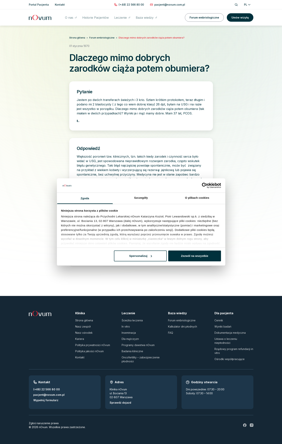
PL (247, 4)
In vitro (126, 326)
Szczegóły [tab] (141, 197)
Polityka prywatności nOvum (92, 345)
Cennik (218, 320)
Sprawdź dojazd (120, 402)
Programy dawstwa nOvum (138, 345)
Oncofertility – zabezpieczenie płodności (141, 359)
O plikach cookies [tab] (197, 197)
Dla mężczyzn (130, 338)
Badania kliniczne (132, 351)
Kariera (79, 338)
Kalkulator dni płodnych (182, 326)
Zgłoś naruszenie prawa (44, 423)
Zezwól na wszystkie (194, 255)
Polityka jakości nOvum (89, 351)
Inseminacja (129, 332)
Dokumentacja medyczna (230, 332)
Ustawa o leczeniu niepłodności (225, 340)
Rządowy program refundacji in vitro (233, 350)
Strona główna (77, 37)
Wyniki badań (222, 326)
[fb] (245, 425)
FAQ (170, 332)
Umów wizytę (240, 16)
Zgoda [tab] (85, 198)
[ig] (251, 425)
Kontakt (79, 357)
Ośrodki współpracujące (229, 359)
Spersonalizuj (140, 255)
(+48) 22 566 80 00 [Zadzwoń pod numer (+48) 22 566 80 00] (46, 389)
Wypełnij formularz (45, 400)
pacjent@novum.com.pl (49, 394)
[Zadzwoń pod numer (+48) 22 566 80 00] (131, 5)
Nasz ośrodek (84, 332)
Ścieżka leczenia (132, 320)
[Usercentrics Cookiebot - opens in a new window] (204, 185)
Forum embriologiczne (204, 16)
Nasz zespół (83, 326)
